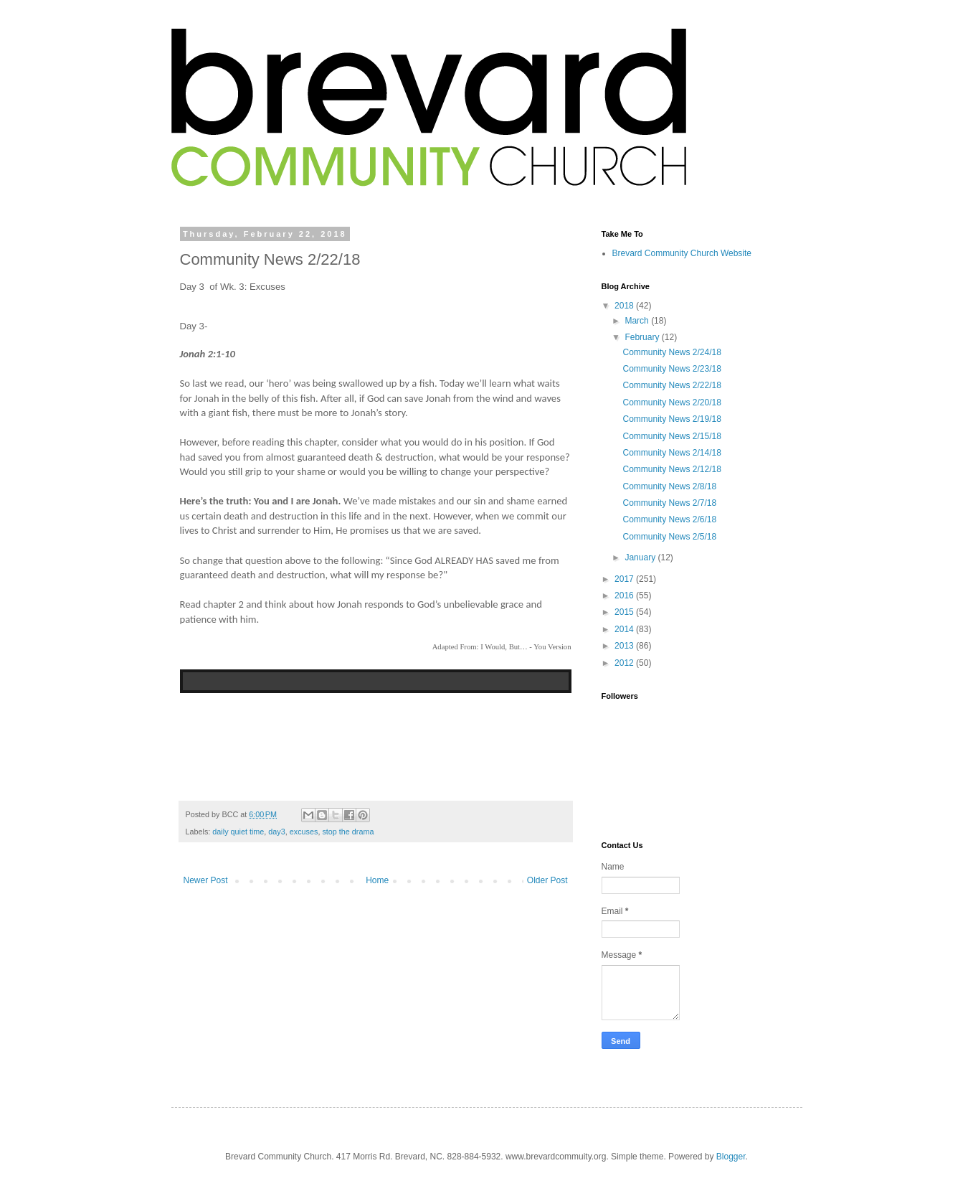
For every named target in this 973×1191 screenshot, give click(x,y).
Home (377, 880)
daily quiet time (238, 831)
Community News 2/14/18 (671, 453)
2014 (625, 629)
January (641, 557)
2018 (625, 306)
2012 (625, 663)
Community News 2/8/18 (669, 486)
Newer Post (206, 880)
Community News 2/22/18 (671, 385)
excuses (304, 831)
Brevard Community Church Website (682, 253)
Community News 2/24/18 (671, 352)
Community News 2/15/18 (671, 436)
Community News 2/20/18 (671, 402)
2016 (625, 595)
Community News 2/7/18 (669, 503)
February (643, 337)
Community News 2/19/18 (671, 419)
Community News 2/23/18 (671, 369)
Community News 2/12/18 (671, 469)
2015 (625, 612)
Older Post (547, 880)
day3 (276, 831)
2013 (625, 646)
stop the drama (348, 831)
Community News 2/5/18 (669, 537)
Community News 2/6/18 (669, 519)
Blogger (731, 1157)
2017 (625, 579)
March (638, 321)
